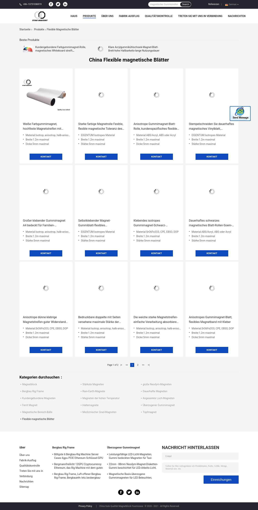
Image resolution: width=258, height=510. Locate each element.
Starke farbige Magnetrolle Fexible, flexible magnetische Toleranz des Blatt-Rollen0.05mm (100, 126)
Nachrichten (237, 16)
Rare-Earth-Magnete (94, 391)
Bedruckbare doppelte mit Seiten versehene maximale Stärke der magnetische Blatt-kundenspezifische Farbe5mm (99, 319)
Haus (74, 16)
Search (185, 4)
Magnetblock (29, 384)
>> (143, 365)
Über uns (107, 16)
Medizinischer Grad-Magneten (99, 412)
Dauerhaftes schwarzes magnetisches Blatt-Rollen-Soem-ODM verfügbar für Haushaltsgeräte (210, 223)
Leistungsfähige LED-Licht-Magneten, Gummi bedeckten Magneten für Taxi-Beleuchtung (130, 456)
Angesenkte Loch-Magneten (159, 398)
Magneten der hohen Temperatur (101, 398)
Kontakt (46, 156)
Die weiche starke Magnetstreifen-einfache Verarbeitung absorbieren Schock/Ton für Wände (156, 319)
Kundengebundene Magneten (39, 398)
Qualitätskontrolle (159, 16)
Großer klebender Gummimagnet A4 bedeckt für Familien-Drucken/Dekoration (44, 223)
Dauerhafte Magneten (155, 391)
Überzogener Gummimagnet (159, 405)
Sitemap (24, 486)
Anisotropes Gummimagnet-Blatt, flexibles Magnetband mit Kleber (210, 319)
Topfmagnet (150, 412)
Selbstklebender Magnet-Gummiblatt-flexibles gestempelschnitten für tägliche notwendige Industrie (98, 223)
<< (127, 365)
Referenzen (213, 4)
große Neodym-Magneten (157, 384)
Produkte (89, 16)
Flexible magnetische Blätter (38, 419)
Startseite (25, 29)
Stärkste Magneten (93, 384)
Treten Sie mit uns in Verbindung (200, 16)
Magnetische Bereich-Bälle (37, 412)
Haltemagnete (91, 405)
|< (121, 365)
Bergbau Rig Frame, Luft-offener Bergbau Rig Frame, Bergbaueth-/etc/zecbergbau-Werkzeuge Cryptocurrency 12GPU (77, 476)
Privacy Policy (85, 506)
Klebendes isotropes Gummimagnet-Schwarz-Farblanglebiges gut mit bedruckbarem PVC (150, 223)
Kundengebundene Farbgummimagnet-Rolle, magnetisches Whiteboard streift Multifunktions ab (60, 51)
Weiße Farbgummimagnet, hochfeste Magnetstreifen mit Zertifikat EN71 (42, 126)
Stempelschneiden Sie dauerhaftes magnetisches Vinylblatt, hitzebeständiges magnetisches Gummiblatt (211, 126)
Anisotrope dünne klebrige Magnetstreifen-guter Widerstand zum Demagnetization (44, 319)
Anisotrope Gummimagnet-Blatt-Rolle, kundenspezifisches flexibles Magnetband (156, 126)
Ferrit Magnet (29, 405)
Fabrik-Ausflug (129, 16)
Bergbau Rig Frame (33, 391)
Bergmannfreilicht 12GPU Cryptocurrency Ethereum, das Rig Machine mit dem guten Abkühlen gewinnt (78, 466)
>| (149, 365)
